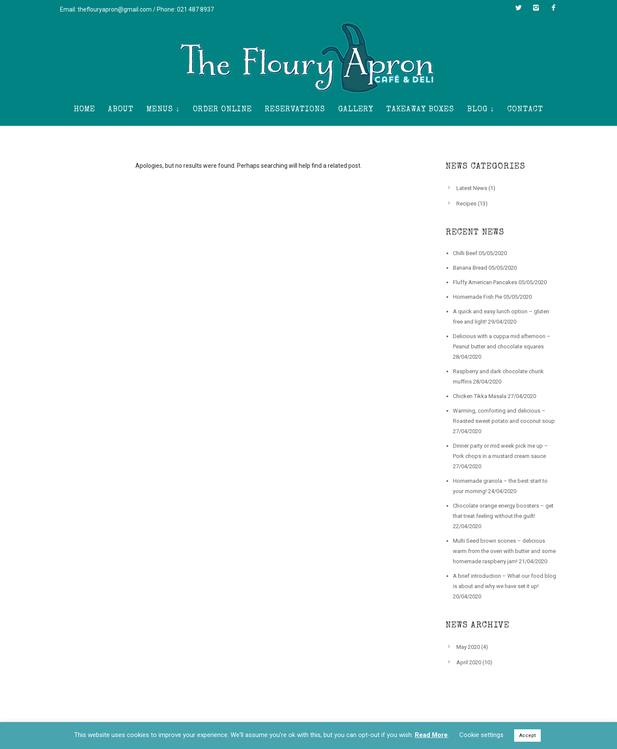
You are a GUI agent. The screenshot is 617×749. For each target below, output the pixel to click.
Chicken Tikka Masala (479, 396)
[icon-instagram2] (538, 7)
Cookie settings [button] (481, 735)
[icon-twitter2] (520, 7)
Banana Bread (470, 268)
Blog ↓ (480, 109)
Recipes (466, 203)
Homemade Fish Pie (477, 297)
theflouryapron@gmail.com (115, 9)
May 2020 (468, 647)
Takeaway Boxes (420, 109)
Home (84, 109)
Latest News (471, 188)
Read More (431, 735)
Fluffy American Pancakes (485, 282)
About (121, 109)
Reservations (295, 109)
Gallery (355, 109)
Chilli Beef (465, 253)
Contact (525, 109)
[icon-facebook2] (553, 7)
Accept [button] (527, 735)
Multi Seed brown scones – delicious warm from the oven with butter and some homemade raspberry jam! (504, 551)
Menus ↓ (163, 109)
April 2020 (468, 662)
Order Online (222, 109)
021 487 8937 (195, 9)
